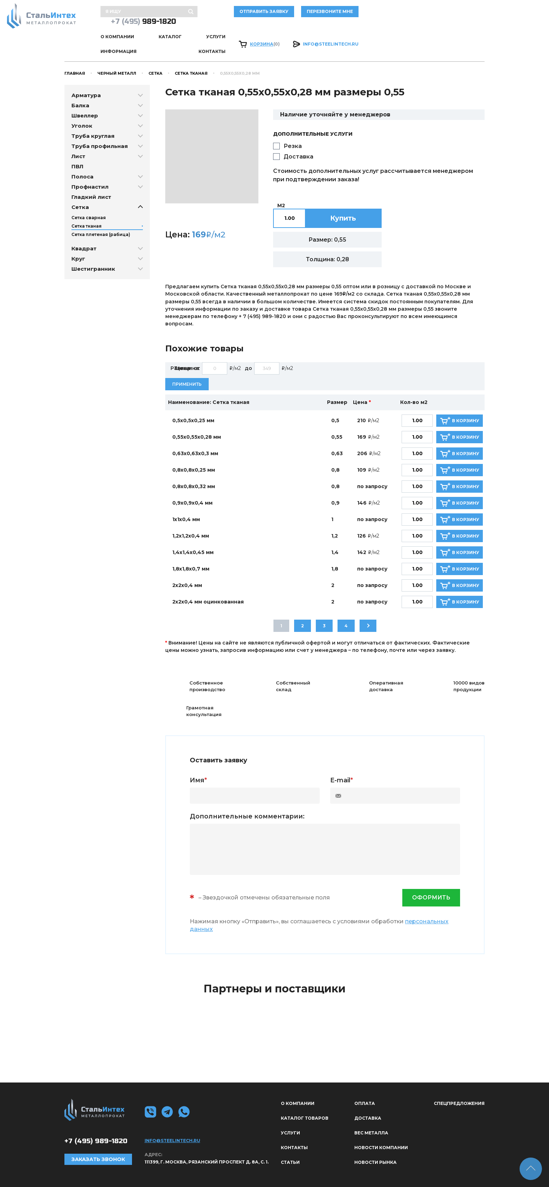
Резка (293, 126)
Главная (74, 53)
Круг (78, 239)
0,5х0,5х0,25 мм (193, 401)
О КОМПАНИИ (175, 30)
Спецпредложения (459, 1083)
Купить (343, 199)
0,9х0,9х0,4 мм (192, 483)
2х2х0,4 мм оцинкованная (208, 582)
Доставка (298, 137)
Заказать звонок (98, 1140)
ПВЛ (77, 146)
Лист (78, 136)
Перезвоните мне (380, 13)
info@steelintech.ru (457, 30)
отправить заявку (314, 13)
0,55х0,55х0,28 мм (196, 417)
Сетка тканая (191, 53)
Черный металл (116, 53)
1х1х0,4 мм (186, 500)
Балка (80, 85)
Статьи (290, 1142)
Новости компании (381, 1128)
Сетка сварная (88, 198)
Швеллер (84, 96)
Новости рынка (375, 1142)
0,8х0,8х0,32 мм (193, 467)
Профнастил (90, 167)
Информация (293, 30)
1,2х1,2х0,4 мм (190, 516)
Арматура (86, 75)
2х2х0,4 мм (187, 566)
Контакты (338, 30)
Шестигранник (93, 249)
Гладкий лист (91, 177)
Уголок (81, 106)
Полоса (82, 157)
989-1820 (452, 13)
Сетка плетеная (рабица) (100, 214)
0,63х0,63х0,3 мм (195, 434)
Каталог (216, 30)
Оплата (364, 1083)
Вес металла (371, 1113)
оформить (431, 878)
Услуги (251, 30)
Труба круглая (92, 116)
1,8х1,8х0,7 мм (190, 549)
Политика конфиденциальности (440, 1171)
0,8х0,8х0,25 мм (193, 450)
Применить (187, 364)
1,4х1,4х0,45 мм (193, 533)
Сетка (155, 53)
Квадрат (84, 228)
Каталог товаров (304, 1098)
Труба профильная (99, 126)
